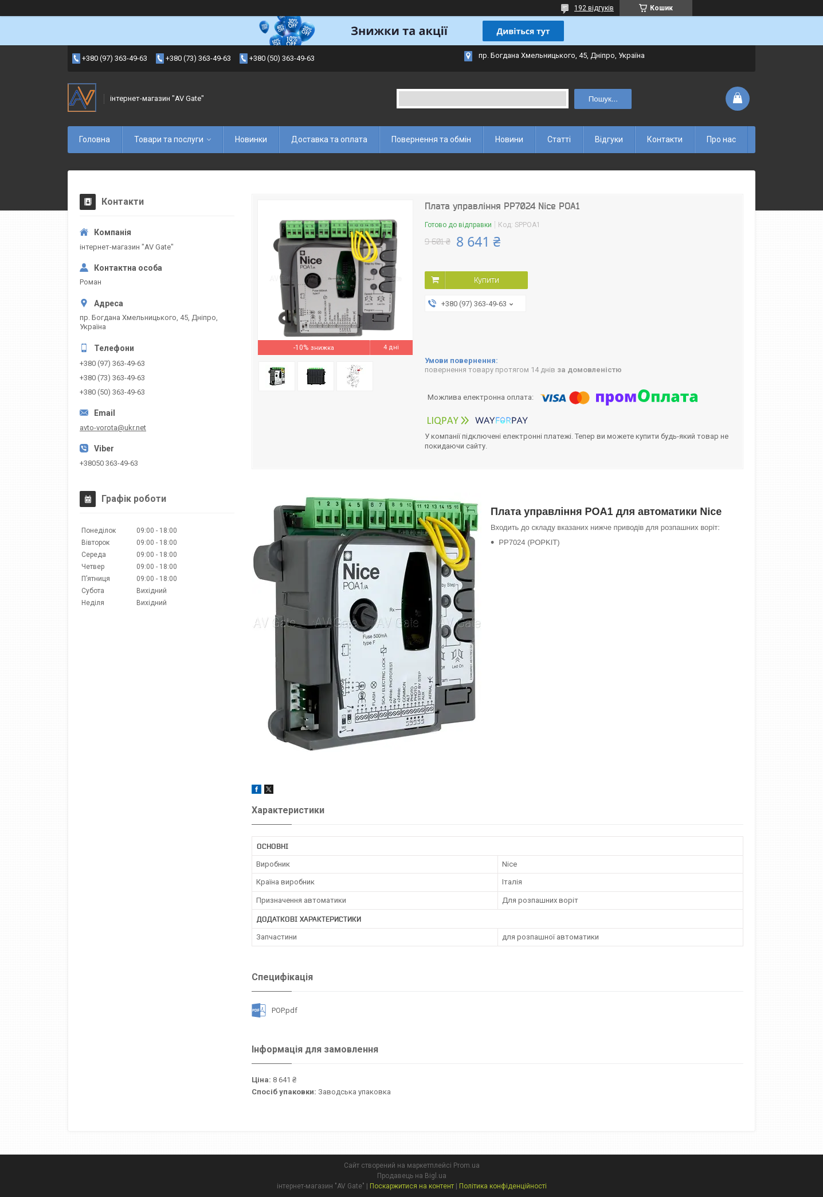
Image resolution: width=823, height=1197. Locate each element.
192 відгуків (594, 8)
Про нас (721, 139)
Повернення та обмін (431, 139)
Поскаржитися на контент (412, 1186)
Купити (486, 279)
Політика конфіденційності (503, 1186)
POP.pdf (284, 1010)
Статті (559, 139)
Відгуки (609, 139)
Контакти (665, 139)
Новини (509, 139)
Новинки (251, 139)
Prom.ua (466, 1165)
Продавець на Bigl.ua (411, 1176)
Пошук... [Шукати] (603, 99)
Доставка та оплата (329, 139)
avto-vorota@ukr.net (113, 427)
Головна (94, 139)
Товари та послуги (168, 139)
